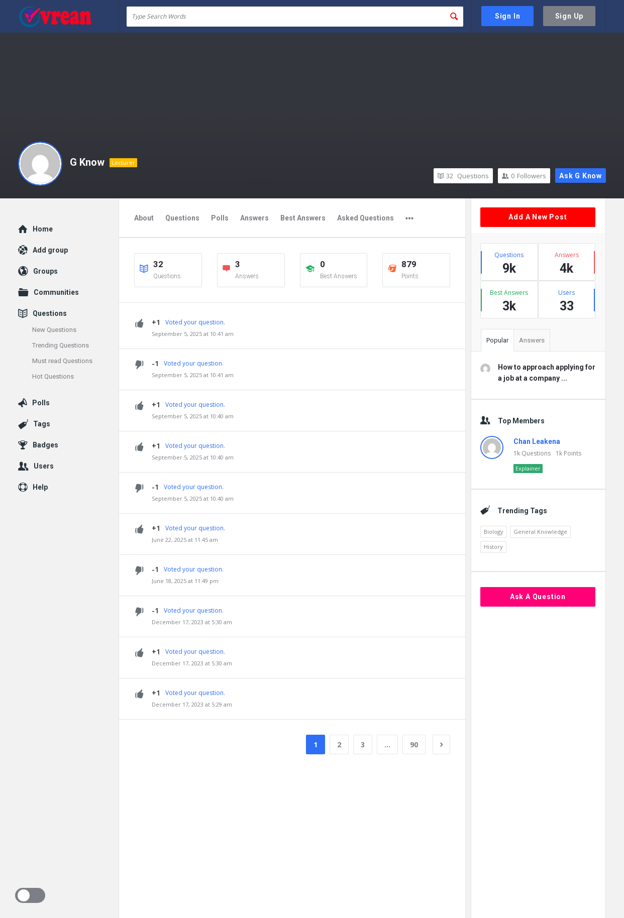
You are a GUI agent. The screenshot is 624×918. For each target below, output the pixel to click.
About (144, 218)
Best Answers (303, 218)
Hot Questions (53, 376)
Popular (497, 340)
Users (44, 466)
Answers (254, 218)
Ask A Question (538, 597)
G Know (87, 162)
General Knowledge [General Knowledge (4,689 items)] (540, 531)
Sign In (508, 16)
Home (43, 229)
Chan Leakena (536, 441)
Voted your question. (195, 322)
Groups (45, 271)
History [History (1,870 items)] (493, 546)
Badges (45, 445)
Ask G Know (580, 176)
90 (414, 744)
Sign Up (569, 16)
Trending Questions (60, 345)
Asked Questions (365, 218)
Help (40, 487)
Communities (56, 292)
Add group (50, 250)
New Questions (54, 329)
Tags (41, 424)
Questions (463, 175)
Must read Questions (62, 361)
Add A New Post (537, 217)
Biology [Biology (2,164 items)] (493, 531)
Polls (220, 218)
